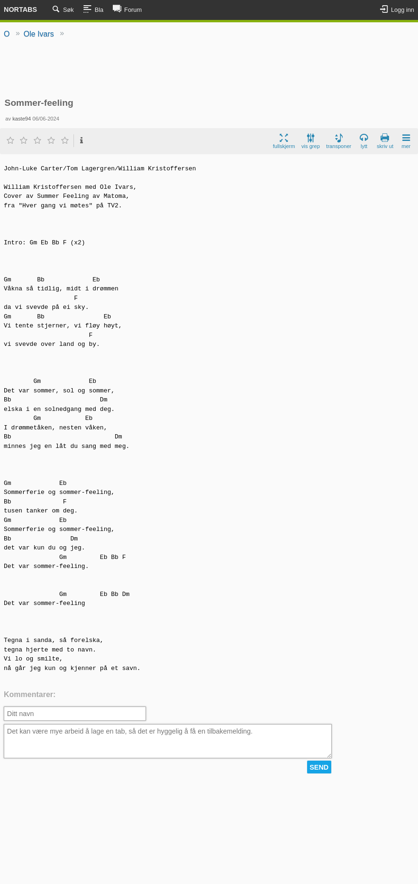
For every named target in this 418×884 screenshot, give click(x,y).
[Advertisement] (209, 68)
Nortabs (20, 9)
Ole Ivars (39, 34)
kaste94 (21, 118)
